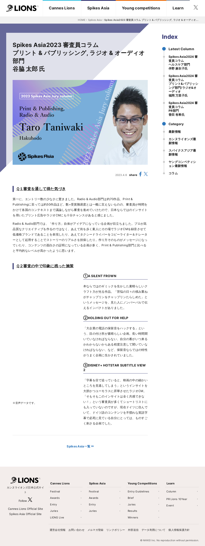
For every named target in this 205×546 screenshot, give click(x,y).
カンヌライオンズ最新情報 (182, 141)
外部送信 (133, 529)
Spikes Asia (98, 8)
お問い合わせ (76, 529)
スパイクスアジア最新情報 (182, 152)
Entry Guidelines (138, 491)
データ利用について (154, 529)
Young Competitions (142, 483)
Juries (54, 510)
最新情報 (175, 132)
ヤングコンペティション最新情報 (182, 164)
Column (171, 491)
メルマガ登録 (95, 529)
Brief (131, 497)
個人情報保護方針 (179, 529)
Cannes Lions (62, 8)
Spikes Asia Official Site (25, 514)
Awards (55, 497)
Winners (133, 517)
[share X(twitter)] (146, 175)
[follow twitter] (196, 8)
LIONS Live (57, 517)
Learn (178, 8)
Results (132, 510)
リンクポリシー (115, 529)
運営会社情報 (58, 529)
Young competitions (141, 8)
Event (170, 505)
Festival (55, 491)
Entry (53, 504)
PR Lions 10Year (176, 499)
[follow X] (30, 501)
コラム (173, 173)
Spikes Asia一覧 (78, 446)
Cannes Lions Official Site (25, 508)
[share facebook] (140, 175)
